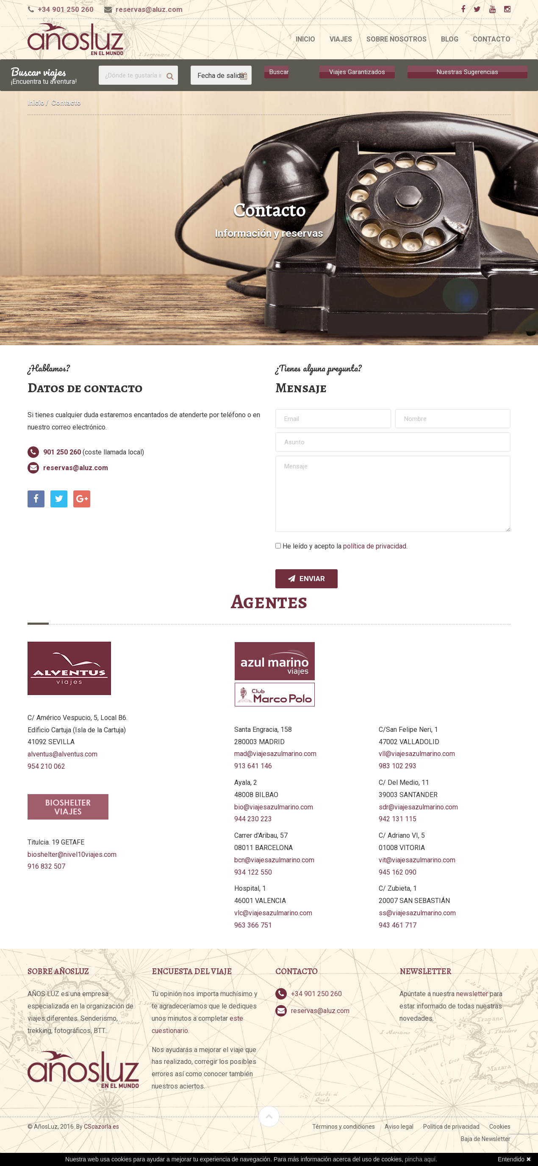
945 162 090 (397, 872)
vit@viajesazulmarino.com (417, 860)
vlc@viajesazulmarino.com (273, 913)
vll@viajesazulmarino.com (417, 754)
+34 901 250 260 (66, 9)
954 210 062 (46, 766)
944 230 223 (253, 819)
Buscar (278, 72)
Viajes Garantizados (357, 72)
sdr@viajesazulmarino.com (418, 807)
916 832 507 (46, 866)
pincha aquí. (421, 1159)
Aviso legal (399, 1126)
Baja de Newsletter (485, 1139)
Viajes (341, 39)
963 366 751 (253, 925)
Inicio (305, 39)
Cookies (499, 1126)
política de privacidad (374, 546)
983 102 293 (397, 766)
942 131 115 (397, 819)
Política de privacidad (451, 1126)
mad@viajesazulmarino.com (275, 754)
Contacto (491, 39)
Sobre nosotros (396, 39)
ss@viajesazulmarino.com (417, 913)
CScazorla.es (101, 1126)
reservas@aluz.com (149, 9)
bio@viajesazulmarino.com (273, 807)
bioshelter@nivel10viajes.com (72, 854)
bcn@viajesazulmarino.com (274, 860)
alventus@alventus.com (62, 754)
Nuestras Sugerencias (467, 72)
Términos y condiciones (343, 1126)
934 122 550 (253, 872)
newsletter (472, 994)
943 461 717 (397, 925)
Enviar (306, 578)
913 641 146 (253, 766)
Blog (449, 39)
